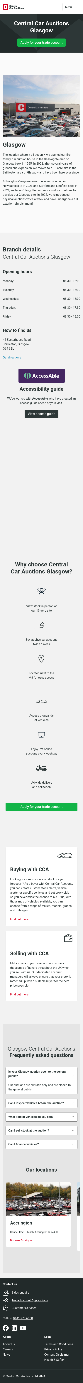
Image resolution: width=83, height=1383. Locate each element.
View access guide (41, 414)
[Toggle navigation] (71, 7)
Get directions (12, 357)
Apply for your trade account (42, 42)
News (6, 1354)
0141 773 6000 (23, 1318)
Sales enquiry (20, 1292)
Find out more (19, 919)
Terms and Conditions (58, 1344)
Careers (8, 1349)
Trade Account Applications (30, 1300)
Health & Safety (54, 1360)
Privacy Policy (53, 1349)
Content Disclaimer (57, 1354)
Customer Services (24, 1308)
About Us (9, 1344)
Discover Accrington (21, 1240)
